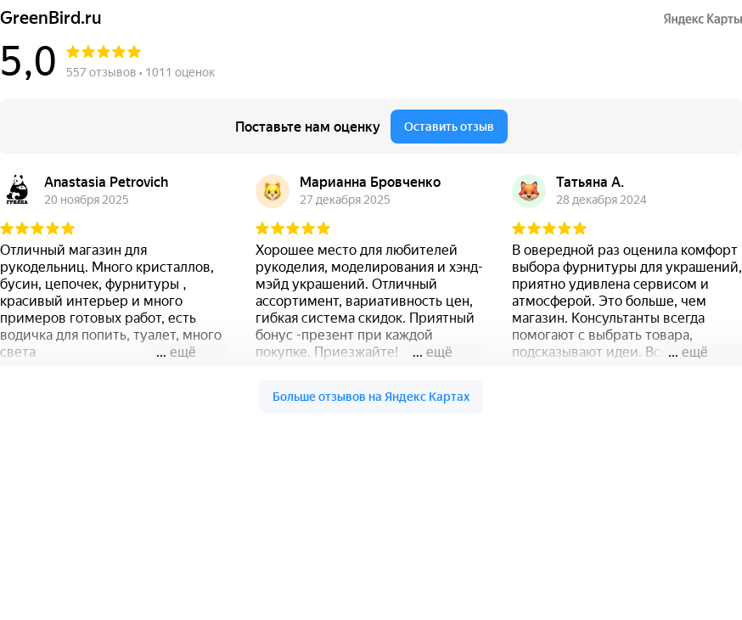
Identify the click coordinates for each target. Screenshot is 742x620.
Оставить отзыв (449, 126)
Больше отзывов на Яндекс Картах (371, 396)
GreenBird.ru (51, 18)
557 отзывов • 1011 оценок (140, 72)
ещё (183, 352)
